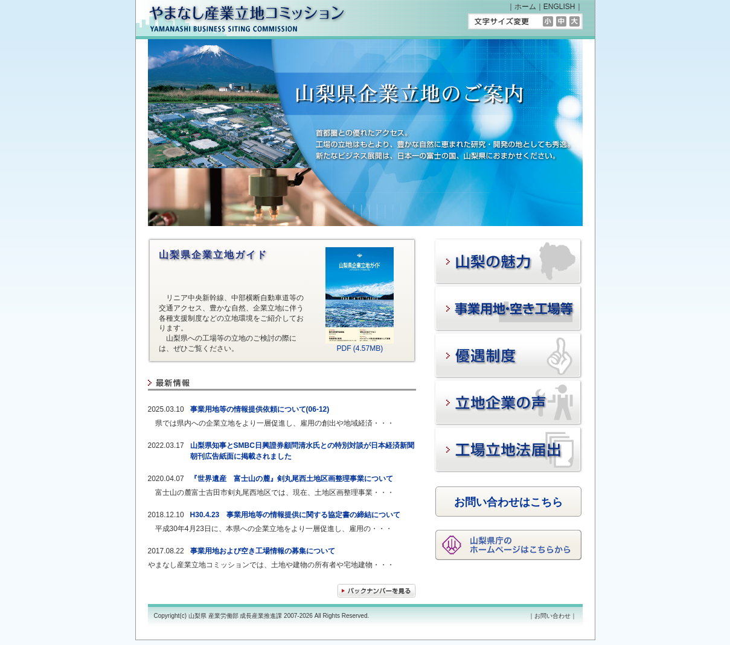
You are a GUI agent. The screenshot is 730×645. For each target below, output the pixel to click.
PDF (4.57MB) (359, 345)
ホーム (525, 6)
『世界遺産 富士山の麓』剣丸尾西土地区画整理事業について (291, 478)
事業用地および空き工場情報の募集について (262, 551)
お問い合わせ (552, 615)
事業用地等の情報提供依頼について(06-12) (260, 409)
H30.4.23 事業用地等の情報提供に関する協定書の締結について (295, 515)
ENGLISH (559, 6)
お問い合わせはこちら (508, 502)
